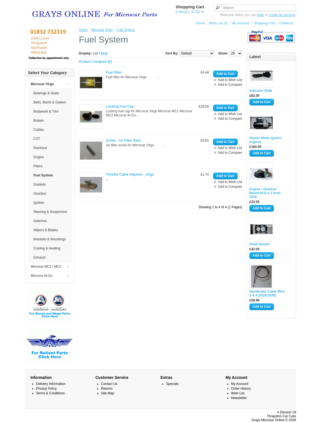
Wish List (238, 393)
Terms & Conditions (50, 393)
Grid (104, 53)
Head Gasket (259, 244)
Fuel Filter (114, 72)
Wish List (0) (218, 23)
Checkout (286, 23)
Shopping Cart (264, 23)
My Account (240, 23)
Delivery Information (51, 384)
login (260, 15)
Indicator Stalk (260, 91)
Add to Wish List (230, 80)
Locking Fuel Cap (120, 106)
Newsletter (239, 398)
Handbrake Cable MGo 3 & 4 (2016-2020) (267, 293)
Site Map (107, 393)
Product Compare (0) (95, 62)
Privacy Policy (46, 388)
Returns (107, 388)
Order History (241, 388)
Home (200, 23)
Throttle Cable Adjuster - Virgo (130, 174)
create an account (282, 15)
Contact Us (109, 384)
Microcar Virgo (102, 30)
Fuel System (126, 30)
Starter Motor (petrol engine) (265, 140)
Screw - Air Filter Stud (123, 140)
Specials (172, 384)
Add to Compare (230, 85)
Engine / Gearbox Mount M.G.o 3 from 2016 (265, 193)
